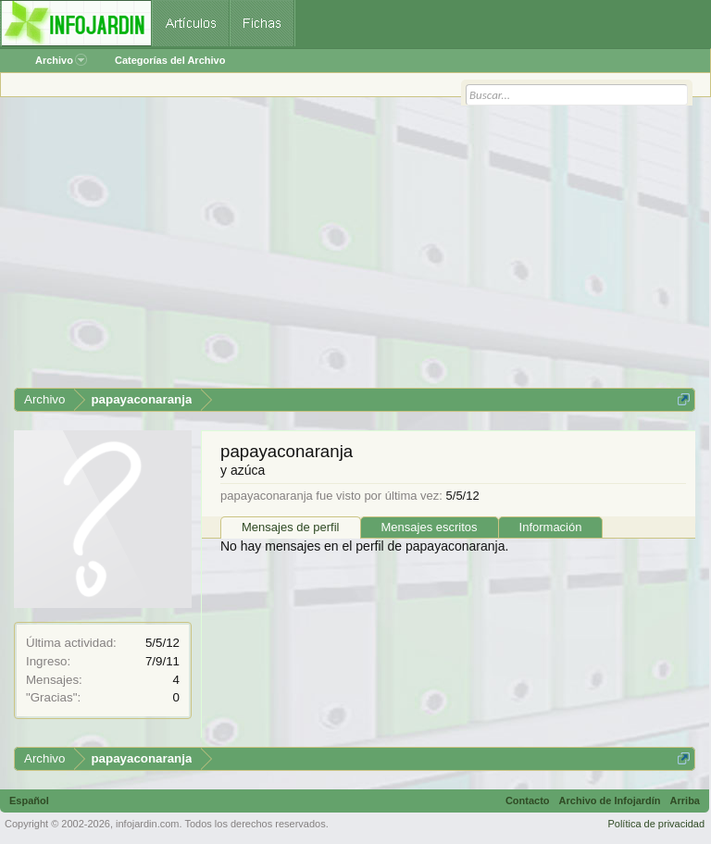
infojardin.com (147, 823)
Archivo (61, 60)
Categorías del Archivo (170, 60)
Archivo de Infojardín (610, 800)
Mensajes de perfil (291, 527)
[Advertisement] (354, 249)
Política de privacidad (656, 823)
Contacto (527, 800)
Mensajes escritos (429, 527)
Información (550, 527)
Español (29, 800)
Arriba (685, 800)
